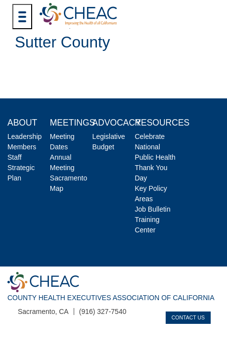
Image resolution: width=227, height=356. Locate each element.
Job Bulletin (152, 209)
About (22, 123)
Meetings (72, 123)
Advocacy (116, 123)
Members (21, 147)
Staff (14, 157)
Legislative (108, 136)
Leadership (24, 136)
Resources (162, 123)
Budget (103, 147)
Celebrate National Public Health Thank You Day (155, 157)
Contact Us (188, 317)
